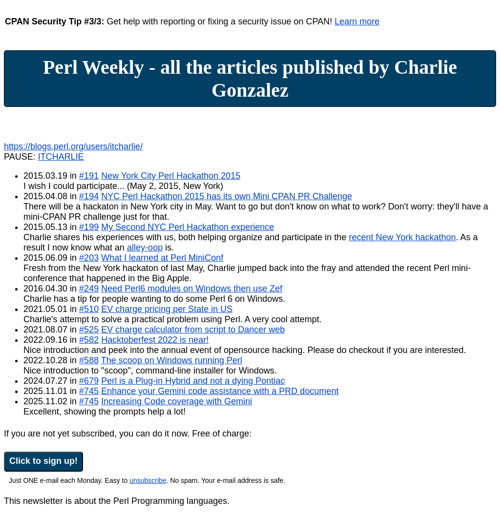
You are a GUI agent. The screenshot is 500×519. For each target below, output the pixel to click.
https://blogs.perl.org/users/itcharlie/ (73, 146)
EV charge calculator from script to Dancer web (193, 329)
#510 (89, 309)
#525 (89, 329)
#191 (89, 176)
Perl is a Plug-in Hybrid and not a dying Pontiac (193, 381)
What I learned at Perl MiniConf (162, 258)
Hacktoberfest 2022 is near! (154, 340)
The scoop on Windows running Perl (171, 360)
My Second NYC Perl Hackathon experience (187, 227)
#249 (89, 288)
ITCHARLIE (61, 157)
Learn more (356, 21)
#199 (89, 227)
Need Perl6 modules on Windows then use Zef (191, 288)
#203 (89, 258)
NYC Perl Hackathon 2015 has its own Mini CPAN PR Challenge (226, 196)
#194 (89, 196)
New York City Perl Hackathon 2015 (170, 176)
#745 (89, 391)
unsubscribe (148, 480)
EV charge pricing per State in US (166, 309)
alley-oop (145, 247)
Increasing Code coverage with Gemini (176, 401)
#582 (89, 340)
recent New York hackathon (402, 237)
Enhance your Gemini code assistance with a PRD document (219, 391)
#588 (89, 360)
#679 (89, 381)
